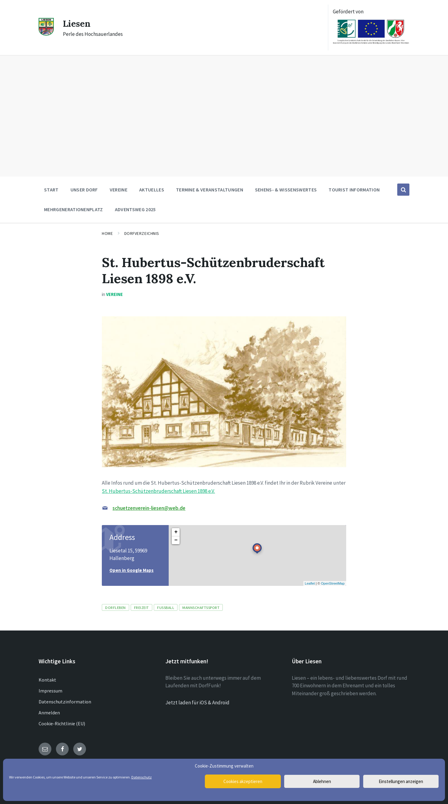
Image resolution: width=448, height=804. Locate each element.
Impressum (50, 691)
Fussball (165, 607)
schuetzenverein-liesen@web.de (148, 508)
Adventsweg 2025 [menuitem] (135, 209)
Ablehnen (322, 781)
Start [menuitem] (51, 190)
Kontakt (47, 680)
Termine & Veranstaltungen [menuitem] (209, 190)
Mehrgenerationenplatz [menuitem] (73, 209)
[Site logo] (46, 33)
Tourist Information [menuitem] (354, 190)
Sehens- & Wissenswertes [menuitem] (286, 190)
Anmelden (49, 713)
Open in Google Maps (131, 570)
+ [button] (175, 532)
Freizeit (141, 607)
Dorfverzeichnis (141, 233)
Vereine (114, 294)
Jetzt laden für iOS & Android (197, 702)
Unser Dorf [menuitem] (84, 190)
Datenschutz (141, 777)
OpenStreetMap (333, 583)
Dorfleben (115, 607)
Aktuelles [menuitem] (151, 190)
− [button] (175, 540)
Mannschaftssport (200, 607)
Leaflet (310, 583)
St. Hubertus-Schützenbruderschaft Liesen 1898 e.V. (158, 491)
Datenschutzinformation (65, 702)
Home (107, 233)
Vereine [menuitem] (118, 190)
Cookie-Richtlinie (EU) (62, 723)
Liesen (77, 23)
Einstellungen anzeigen (401, 781)
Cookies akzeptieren (242, 781)
